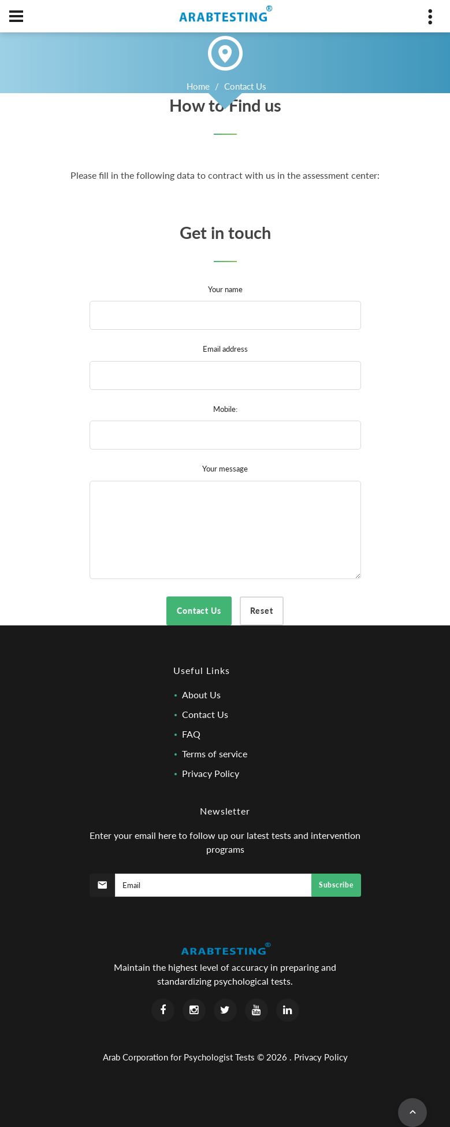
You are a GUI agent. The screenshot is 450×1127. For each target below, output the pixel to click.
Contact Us (205, 714)
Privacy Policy (210, 773)
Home (198, 86)
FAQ (191, 733)
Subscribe (336, 885)
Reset (261, 611)
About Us (201, 694)
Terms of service (214, 753)
